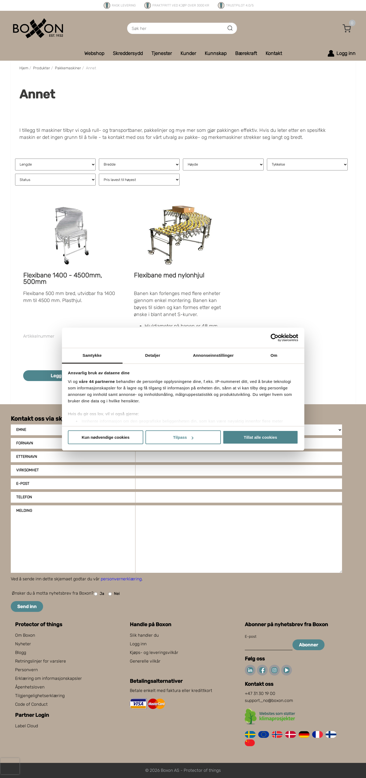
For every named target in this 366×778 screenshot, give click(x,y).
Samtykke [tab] (92, 355)
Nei (114, 594)
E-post (22, 483)
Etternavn (26, 456)
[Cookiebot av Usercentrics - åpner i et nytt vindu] (274, 338)
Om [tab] (273, 355)
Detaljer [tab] (152, 355)
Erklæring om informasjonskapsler (48, 678)
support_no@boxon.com (269, 700)
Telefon (24, 497)
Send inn (27, 606)
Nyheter (23, 643)
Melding (24, 510)
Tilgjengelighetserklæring (40, 695)
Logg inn (138, 643)
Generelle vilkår (145, 661)
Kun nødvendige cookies (106, 437)
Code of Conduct (31, 704)
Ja (99, 594)
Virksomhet (27, 470)
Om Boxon (25, 635)
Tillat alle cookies (260, 437)
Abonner (308, 644)
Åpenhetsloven (29, 687)
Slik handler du (144, 635)
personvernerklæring (121, 578)
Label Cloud (26, 725)
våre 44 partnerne (97, 381)
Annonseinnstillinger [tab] (213, 355)
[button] (346, 28)
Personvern (26, 669)
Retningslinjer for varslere (40, 661)
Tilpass (183, 437)
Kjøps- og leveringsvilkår (154, 652)
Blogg (20, 652)
